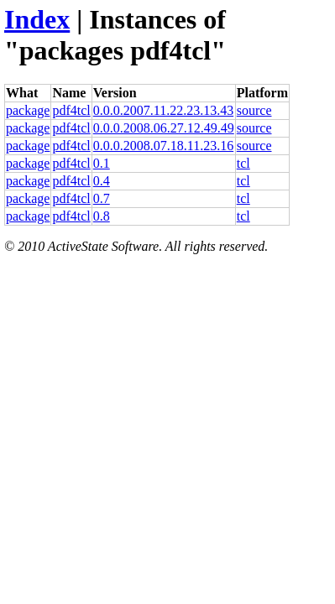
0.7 (101, 198)
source (254, 110)
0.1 (101, 163)
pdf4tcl (71, 110)
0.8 (101, 216)
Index (37, 19)
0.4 (101, 181)
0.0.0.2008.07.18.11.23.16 (163, 145)
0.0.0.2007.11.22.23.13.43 (163, 110)
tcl (243, 163)
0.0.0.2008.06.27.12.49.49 (163, 128)
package (28, 110)
